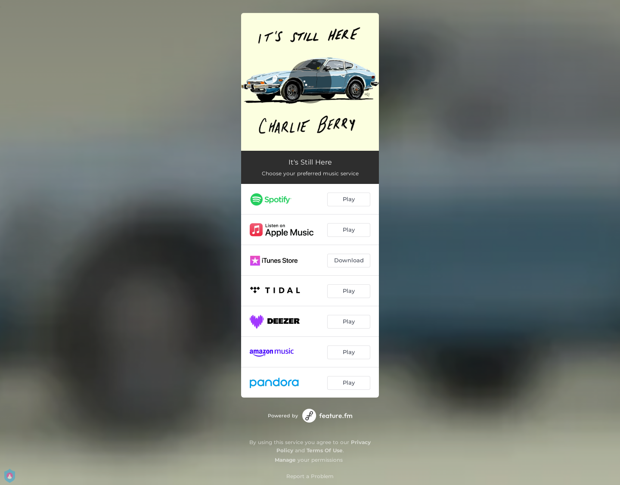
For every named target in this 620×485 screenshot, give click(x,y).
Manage (285, 460)
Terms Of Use (325, 450)
